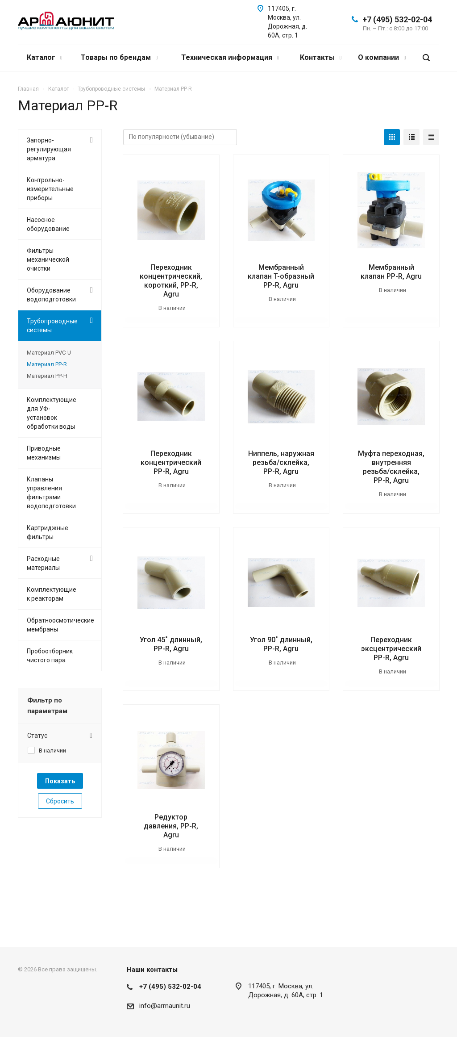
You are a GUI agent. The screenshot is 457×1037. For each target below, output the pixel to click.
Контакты (320, 57)
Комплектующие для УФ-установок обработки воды (51, 413)
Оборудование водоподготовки (51, 295)
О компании (382, 57)
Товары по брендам (119, 57)
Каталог (44, 57)
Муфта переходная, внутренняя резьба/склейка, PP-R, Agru (391, 467)
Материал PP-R (47, 364)
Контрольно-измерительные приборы (50, 188)
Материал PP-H (47, 375)
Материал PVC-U (49, 352)
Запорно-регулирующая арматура (49, 149)
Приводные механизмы (44, 453)
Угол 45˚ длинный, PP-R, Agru (171, 644)
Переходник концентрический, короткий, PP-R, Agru (171, 280)
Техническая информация (230, 57)
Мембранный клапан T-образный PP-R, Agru (281, 276)
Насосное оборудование (48, 224)
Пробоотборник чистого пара (50, 656)
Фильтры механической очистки (48, 259)
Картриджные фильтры (47, 532)
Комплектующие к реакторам (51, 594)
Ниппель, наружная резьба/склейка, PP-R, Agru (281, 462)
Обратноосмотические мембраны (60, 625)
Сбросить (60, 801)
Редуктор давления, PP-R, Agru (171, 826)
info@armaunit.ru (164, 1006)
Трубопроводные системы (52, 326)
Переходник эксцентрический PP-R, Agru (391, 649)
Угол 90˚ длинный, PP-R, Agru (281, 644)
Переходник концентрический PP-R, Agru (171, 462)
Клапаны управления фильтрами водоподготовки (51, 493)
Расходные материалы (43, 563)
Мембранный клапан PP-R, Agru (391, 271)
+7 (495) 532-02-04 (397, 19)
